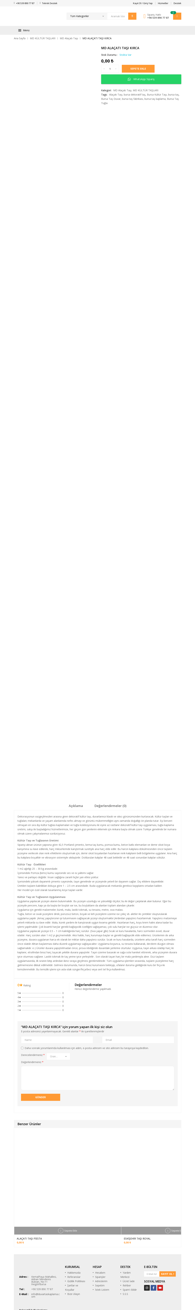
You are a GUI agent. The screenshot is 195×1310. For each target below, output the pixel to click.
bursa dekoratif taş (134, 94)
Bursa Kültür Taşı (157, 94)
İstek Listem (102, 1261)
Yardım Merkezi (125, 1247)
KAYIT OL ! (167, 1246)
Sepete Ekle (139, 68)
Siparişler (100, 1249)
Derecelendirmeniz (33, 1027)
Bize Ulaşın (73, 1266)
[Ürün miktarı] (110, 69)
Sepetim (100, 1257)
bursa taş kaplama (155, 98)
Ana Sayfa (19, 38)
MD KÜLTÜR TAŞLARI (42, 38)
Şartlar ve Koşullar (71, 1259)
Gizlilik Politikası (76, 1253)
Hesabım (100, 1244)
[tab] (75, 779)
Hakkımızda (73, 1244)
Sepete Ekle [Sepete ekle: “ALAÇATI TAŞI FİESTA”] (70, 1202)
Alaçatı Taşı (115, 94)
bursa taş (173, 94)
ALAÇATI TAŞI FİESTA (29, 1210)
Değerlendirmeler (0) (110, 778)
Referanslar (73, 1249)
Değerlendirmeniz (32, 1034)
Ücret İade (129, 1253)
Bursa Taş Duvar (111, 98)
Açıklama (76, 778)
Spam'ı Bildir (130, 1261)
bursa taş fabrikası (132, 98)
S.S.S (125, 1266)
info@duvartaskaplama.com (45, 1267)
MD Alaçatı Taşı (69, 38)
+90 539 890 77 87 (158, 17)
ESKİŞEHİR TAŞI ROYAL (137, 1210)
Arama (132, 16)
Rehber (127, 1257)
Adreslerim (101, 1253)
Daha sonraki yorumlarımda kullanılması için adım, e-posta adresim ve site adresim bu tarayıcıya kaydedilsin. (87, 1020)
